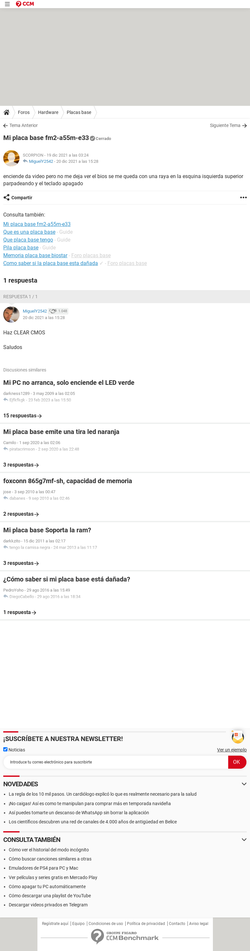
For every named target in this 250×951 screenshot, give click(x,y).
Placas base (79, 112)
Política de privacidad (146, 923)
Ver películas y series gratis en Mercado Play (53, 877)
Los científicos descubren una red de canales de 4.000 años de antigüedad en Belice (93, 821)
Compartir (21, 197)
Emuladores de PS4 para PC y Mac (43, 868)
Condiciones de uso (106, 923)
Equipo (78, 923)
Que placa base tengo (28, 240)
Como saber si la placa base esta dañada (50, 263)
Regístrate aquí (55, 923)
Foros (24, 112)
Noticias (14, 749)
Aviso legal (198, 923)
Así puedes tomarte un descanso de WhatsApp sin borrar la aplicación (79, 812)
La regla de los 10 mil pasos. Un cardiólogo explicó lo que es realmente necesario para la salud (103, 794)
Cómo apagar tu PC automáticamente (47, 886)
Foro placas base (91, 255)
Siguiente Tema (225, 125)
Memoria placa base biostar (35, 255)
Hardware (48, 112)
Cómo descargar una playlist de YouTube (50, 895)
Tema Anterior (23, 125)
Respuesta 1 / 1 (20, 296)
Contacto (177, 923)
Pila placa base (20, 248)
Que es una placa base (29, 232)
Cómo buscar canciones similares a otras (50, 858)
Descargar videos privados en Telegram (48, 904)
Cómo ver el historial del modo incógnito (49, 849)
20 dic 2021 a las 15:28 (77, 161)
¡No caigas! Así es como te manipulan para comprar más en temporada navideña (90, 803)
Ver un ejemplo (232, 749)
